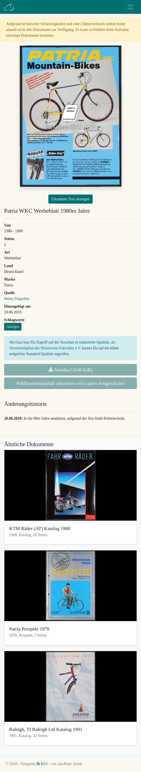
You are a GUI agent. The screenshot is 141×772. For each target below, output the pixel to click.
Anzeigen (12, 327)
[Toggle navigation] (130, 7)
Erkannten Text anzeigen (70, 199)
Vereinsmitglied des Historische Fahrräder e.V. (45, 348)
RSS (42, 764)
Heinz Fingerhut (16, 299)
